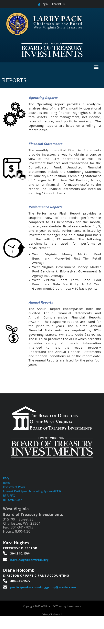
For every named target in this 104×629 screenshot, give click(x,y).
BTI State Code (12, 499)
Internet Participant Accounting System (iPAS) (32, 491)
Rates (6, 482)
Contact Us (58, 4)
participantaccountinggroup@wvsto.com (43, 587)
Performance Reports (45, 207)
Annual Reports (41, 302)
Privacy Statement (52, 614)
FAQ (6, 478)
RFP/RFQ (9, 495)
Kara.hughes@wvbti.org (29, 560)
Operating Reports (43, 98)
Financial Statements (45, 144)
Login (44, 4)
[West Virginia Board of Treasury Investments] (52, 44)
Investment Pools (14, 487)
